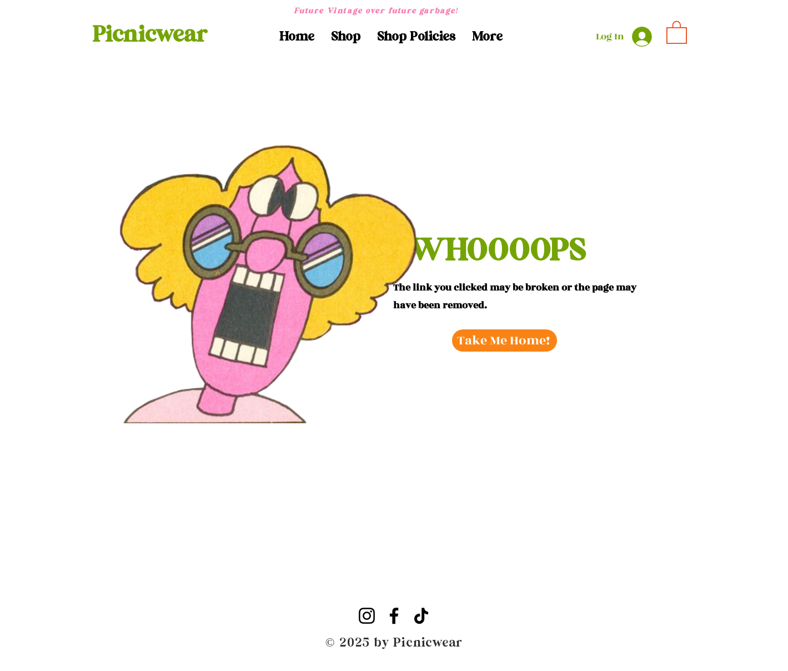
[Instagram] (367, 616)
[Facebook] (394, 616)
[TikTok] (421, 616)
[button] (346, 36)
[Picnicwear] (150, 34)
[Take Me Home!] (504, 340)
